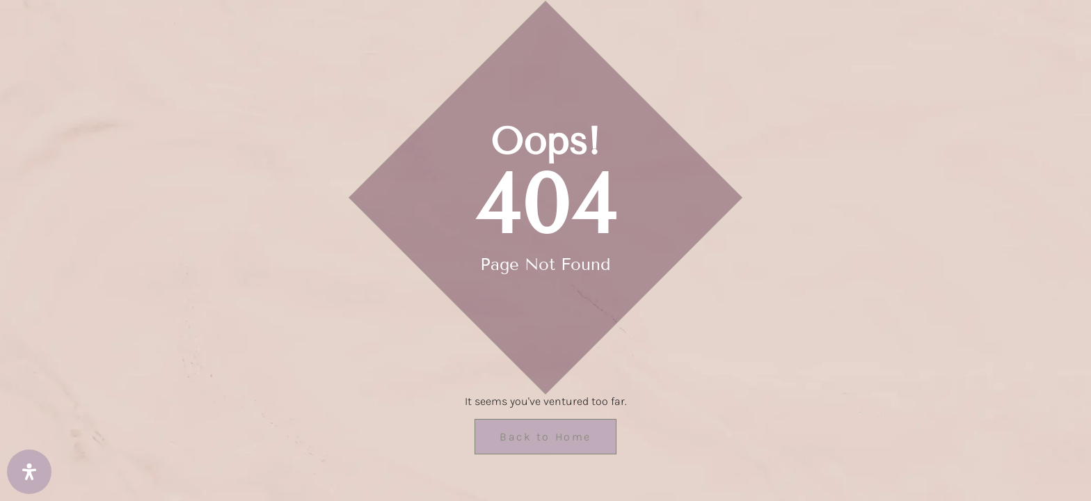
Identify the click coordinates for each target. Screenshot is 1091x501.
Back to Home (545, 436)
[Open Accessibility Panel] (29, 472)
